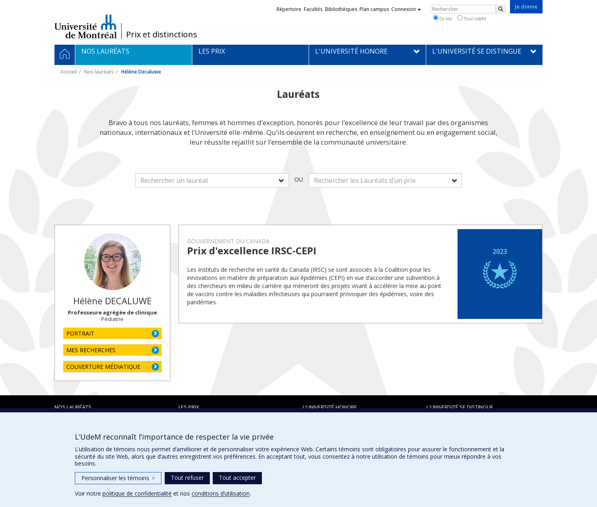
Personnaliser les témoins (118, 478)
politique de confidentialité (137, 493)
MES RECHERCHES (90, 350)
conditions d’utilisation (221, 493)
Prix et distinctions (161, 34)
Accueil (69, 71)
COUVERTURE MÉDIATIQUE (103, 366)
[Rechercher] (500, 9)
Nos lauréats (99, 71)
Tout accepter (237, 477)
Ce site (442, 18)
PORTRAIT (80, 333)
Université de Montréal (85, 26)
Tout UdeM (472, 18)
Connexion (406, 9)
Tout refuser (187, 477)
